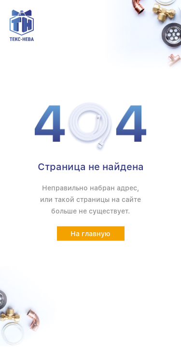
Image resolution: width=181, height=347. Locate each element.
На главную (90, 234)
